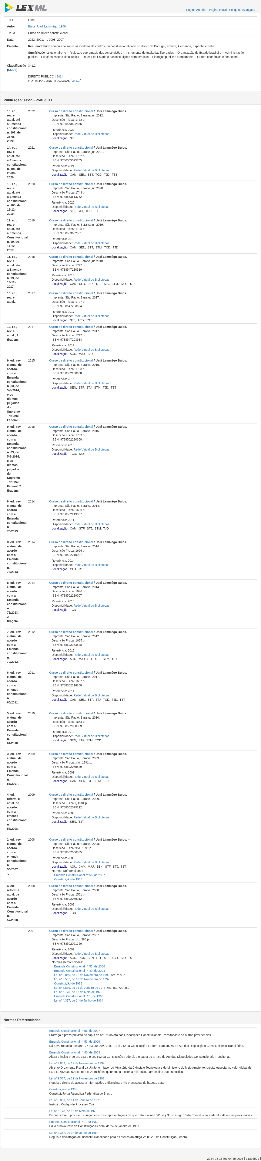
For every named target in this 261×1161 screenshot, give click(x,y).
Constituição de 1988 (68, 879)
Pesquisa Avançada (242, 9)
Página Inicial (218, 9)
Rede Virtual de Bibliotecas (91, 134)
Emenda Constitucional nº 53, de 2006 (79, 966)
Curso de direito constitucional (71, 111)
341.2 (76, 80)
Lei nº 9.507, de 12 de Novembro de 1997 (82, 979)
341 (59, 76)
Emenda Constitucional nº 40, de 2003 (79, 970)
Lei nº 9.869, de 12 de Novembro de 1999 (82, 975)
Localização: (60, 138)
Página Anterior (196, 9)
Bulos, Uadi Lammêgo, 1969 (47, 26)
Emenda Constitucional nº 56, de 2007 (79, 875)
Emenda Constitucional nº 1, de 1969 (78, 996)
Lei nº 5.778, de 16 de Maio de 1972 (78, 992)
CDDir (12, 70)
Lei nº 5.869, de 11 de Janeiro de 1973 (80, 987)
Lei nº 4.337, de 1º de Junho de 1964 (78, 1000)
